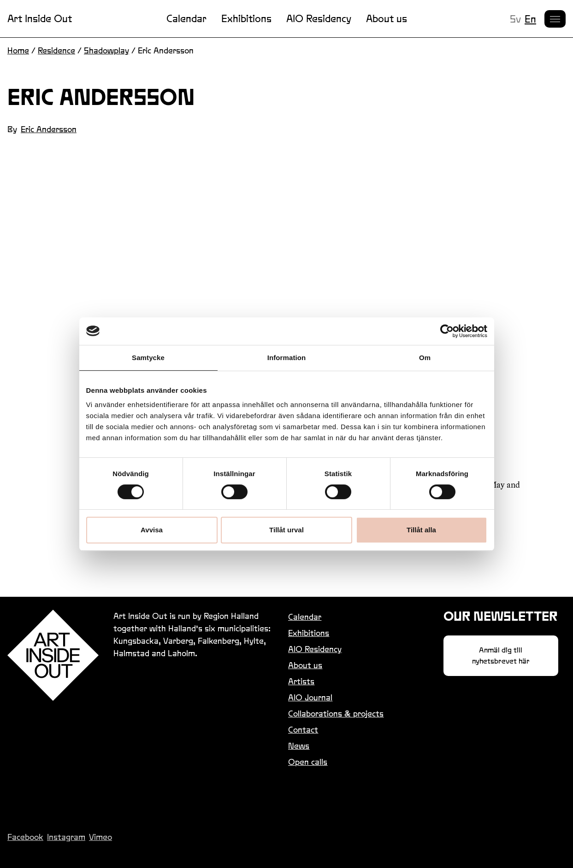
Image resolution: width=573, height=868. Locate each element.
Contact (303, 729)
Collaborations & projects (336, 713)
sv (515, 19)
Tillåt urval (286, 530)
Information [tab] (286, 357)
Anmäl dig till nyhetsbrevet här (501, 655)
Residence (56, 50)
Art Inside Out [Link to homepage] (39, 18)
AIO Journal (310, 697)
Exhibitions (246, 18)
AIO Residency (318, 18)
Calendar (186, 18)
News (298, 746)
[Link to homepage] (53, 655)
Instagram (66, 837)
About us (386, 18)
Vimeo (100, 837)
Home (18, 50)
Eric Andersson (49, 129)
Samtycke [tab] (148, 357)
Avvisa (152, 530)
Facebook (25, 837)
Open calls (307, 762)
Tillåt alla (421, 530)
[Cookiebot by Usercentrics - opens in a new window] (447, 331)
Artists (301, 681)
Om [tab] (425, 357)
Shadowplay (106, 50)
